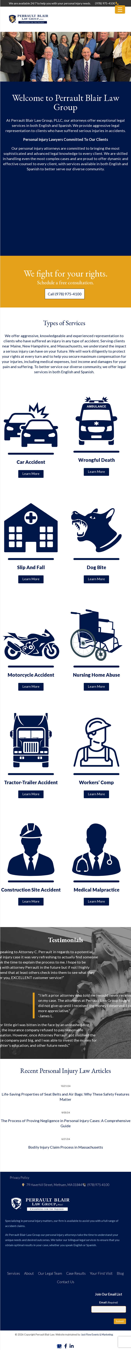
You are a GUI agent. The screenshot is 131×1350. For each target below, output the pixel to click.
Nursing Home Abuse (96, 675)
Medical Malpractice (96, 890)
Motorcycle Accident (31, 675)
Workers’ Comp (96, 782)
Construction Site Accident (31, 890)
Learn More (30, 474)
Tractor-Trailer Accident (31, 782)
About (29, 1273)
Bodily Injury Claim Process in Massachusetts (65, 1147)
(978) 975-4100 (107, 3)
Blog (120, 1273)
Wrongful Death (96, 460)
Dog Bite (96, 567)
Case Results (76, 1273)
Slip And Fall (31, 567)
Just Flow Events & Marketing (97, 1334)
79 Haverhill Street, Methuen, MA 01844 (52, 1185)
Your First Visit (101, 1273)
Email (108, 1302)
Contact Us (65, 1282)
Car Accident (31, 462)
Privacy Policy (19, 1178)
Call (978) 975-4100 (65, 294)
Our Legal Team (50, 1273)
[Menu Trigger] (120, 9)
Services (13, 1273)
